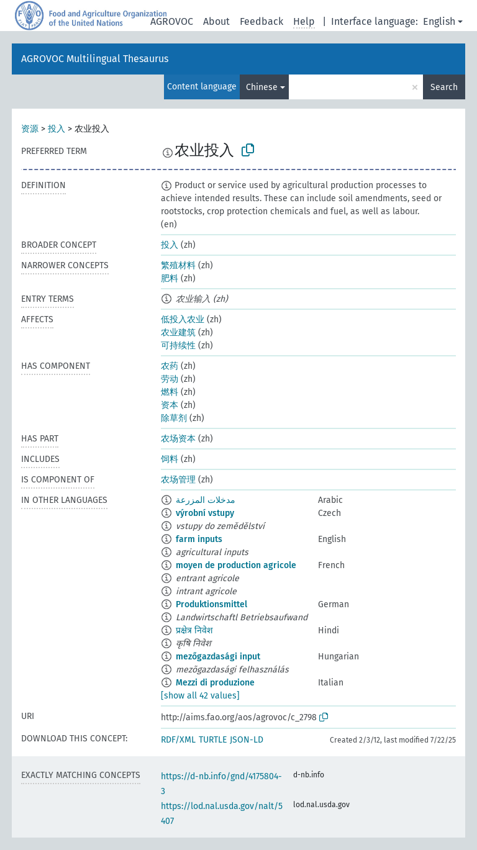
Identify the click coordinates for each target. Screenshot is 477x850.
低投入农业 (182, 319)
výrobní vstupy (205, 513)
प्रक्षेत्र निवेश (194, 630)
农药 (169, 366)
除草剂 (174, 418)
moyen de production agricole (236, 565)
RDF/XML (178, 740)
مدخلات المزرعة (205, 500)
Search (444, 87)
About (216, 21)
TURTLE (213, 740)
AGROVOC (171, 21)
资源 (30, 129)
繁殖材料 (178, 265)
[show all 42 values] (200, 695)
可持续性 (178, 345)
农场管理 (178, 479)
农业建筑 (178, 332)
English (439, 21)
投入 (56, 129)
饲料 (169, 459)
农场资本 (178, 438)
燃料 (169, 392)
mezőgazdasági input (218, 656)
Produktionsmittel (211, 604)
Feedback (261, 21)
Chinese (262, 87)
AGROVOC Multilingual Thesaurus (94, 59)
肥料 (169, 278)
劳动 (169, 379)
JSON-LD (246, 740)
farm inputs (199, 539)
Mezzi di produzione (215, 682)
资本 (169, 405)
